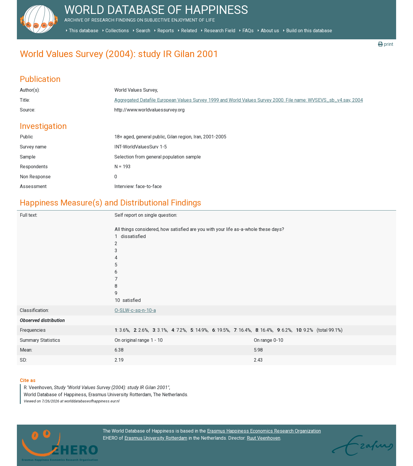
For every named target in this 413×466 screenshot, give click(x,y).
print (385, 44)
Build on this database (309, 30)
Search (143, 30)
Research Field (219, 30)
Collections (117, 30)
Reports (165, 30)
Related (189, 30)
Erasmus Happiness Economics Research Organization (264, 431)
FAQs (248, 30)
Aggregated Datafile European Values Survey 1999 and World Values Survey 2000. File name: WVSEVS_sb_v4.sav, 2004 (238, 100)
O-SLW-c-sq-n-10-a (135, 310)
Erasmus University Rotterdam (155, 438)
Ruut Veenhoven (263, 438)
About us (270, 30)
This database (83, 30)
